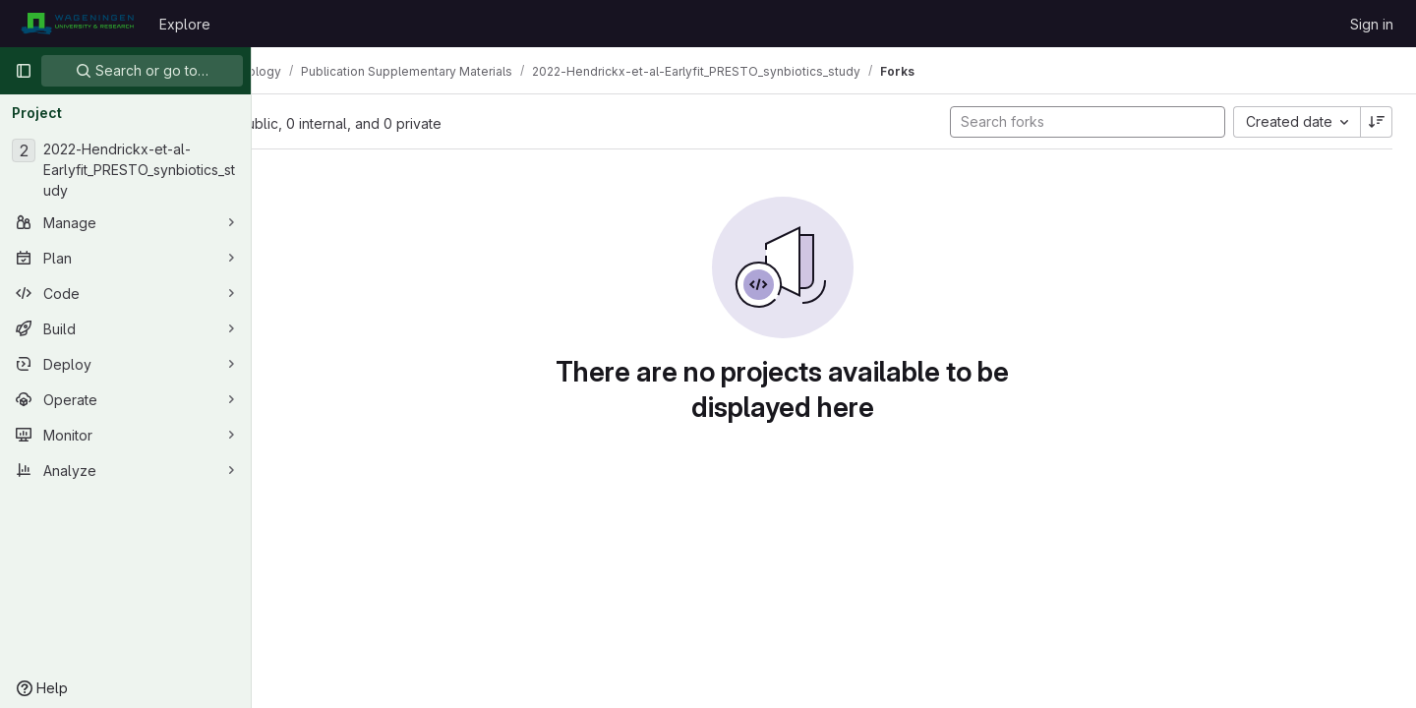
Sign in (1371, 24)
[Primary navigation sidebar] (23, 71)
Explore (184, 24)
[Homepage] (77, 23)
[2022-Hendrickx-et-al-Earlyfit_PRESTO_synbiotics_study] (125, 170)
